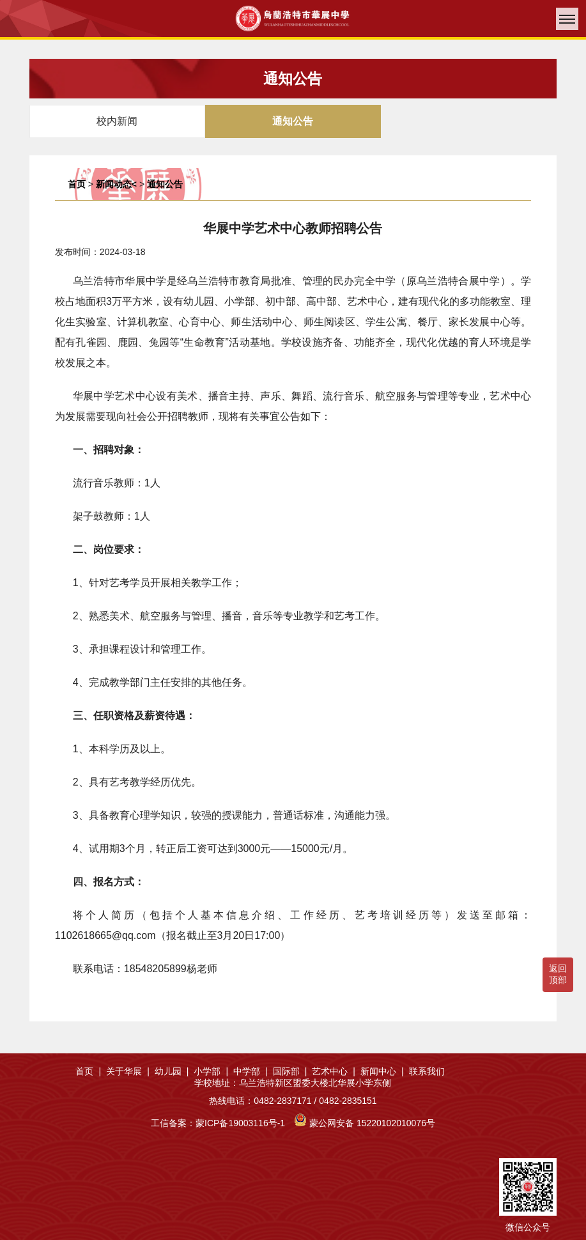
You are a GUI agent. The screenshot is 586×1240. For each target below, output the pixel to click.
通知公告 (165, 184)
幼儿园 (172, 1071)
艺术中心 (333, 1071)
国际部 (290, 1071)
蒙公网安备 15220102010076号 (372, 1123)
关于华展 (128, 1071)
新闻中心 (382, 1071)
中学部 (250, 1071)
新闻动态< (116, 184)
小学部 (211, 1071)
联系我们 (427, 1071)
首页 (77, 184)
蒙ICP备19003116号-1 (240, 1123)
